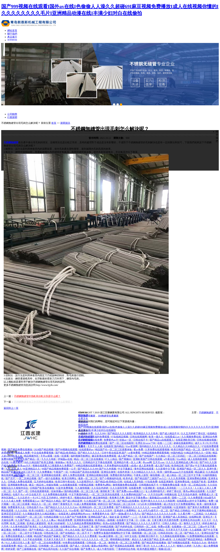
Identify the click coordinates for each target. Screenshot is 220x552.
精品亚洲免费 (65, 520)
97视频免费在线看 (170, 485)
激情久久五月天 (192, 523)
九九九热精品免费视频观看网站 (84, 523)
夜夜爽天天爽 (117, 497)
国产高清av (87, 529)
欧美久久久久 (74, 462)
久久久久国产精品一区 (27, 459)
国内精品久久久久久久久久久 (155, 446)
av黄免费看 (134, 452)
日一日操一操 (143, 520)
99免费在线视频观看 (74, 542)
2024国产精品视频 (44, 449)
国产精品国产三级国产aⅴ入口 (151, 478)
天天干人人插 (95, 446)
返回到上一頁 (11, 408)
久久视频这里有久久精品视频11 (39, 513)
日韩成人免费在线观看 (20, 481)
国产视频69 (125, 459)
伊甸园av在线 (65, 459)
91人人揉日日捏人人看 (17, 542)
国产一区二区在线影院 (121, 443)
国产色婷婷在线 (124, 526)
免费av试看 (164, 526)
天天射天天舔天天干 (55, 539)
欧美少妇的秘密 (57, 523)
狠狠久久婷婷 (184, 546)
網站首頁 (12, 30)
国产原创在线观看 (105, 529)
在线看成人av (172, 436)
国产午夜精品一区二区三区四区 (46, 529)
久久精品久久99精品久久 (186, 446)
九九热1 (197, 546)
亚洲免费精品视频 (197, 478)
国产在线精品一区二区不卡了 (76, 533)
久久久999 (100, 433)
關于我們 (12, 33)
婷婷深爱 (10, 549)
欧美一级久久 (156, 436)
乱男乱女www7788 (146, 443)
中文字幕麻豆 (125, 468)
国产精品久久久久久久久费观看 (80, 536)
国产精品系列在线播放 (154, 542)
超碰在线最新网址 (184, 443)
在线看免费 (135, 488)
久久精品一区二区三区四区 (171, 456)
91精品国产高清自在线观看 (85, 472)
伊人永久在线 (72, 529)
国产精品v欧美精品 (66, 452)
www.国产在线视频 (161, 507)
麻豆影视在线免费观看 (104, 456)
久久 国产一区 (21, 491)
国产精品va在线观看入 (162, 440)
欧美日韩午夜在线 (65, 481)
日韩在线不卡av (35, 507)
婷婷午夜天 (66, 497)
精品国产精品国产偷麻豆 (47, 536)
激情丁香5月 (142, 546)
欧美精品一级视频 (105, 520)
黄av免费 (139, 449)
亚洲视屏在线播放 (84, 520)
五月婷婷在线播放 (44, 481)
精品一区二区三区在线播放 (89, 459)
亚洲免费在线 (182, 481)
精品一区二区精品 (28, 546)
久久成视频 (195, 529)
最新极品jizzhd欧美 (160, 497)
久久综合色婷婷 (100, 488)
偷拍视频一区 (157, 475)
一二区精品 (197, 513)
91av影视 (74, 510)
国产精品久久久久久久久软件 (97, 510)
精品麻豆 (200, 472)
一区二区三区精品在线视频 (202, 456)
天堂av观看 (46, 456)
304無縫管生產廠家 (108, 415)
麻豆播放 (6, 529)
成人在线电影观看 (198, 459)
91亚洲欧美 (149, 488)
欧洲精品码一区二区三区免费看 (96, 507)
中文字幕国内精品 (79, 494)
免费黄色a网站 (103, 485)
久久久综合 (21, 510)
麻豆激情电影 (100, 497)
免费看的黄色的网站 (121, 475)
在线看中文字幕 (125, 520)
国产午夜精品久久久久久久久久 (133, 507)
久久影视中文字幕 (166, 468)
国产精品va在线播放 (128, 501)
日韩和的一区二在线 (145, 526)
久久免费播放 (44, 472)
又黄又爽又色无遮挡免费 (165, 520)
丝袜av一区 (125, 440)
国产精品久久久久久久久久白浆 (159, 513)
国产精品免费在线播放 (20, 449)
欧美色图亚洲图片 (147, 549)
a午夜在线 (169, 459)
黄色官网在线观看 (144, 468)
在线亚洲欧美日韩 (186, 440)
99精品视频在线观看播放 (89, 465)
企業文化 (83, 418)
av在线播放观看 (69, 485)
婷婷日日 (103, 504)
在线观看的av (86, 449)
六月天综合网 (155, 494)
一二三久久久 (185, 488)
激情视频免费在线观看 (125, 485)
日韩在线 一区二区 (96, 542)
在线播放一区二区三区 (184, 526)
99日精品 (159, 529)
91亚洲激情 (180, 507)
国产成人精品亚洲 (72, 501)
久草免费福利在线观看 (116, 465)
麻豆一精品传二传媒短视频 (44, 485)
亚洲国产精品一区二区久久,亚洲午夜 (197, 468)
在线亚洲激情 (166, 481)
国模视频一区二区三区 (144, 533)
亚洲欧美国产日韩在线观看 (148, 459)
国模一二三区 (179, 497)
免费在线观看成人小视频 (19, 536)
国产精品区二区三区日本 (122, 504)
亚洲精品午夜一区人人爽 (127, 462)
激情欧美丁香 (107, 491)
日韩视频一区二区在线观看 (54, 546)
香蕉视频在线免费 (92, 440)
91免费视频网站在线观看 (201, 536)
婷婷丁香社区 (174, 491)
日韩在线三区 (51, 533)
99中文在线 (131, 536)
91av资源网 (132, 446)
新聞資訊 (65, 123)
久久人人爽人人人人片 (163, 546)
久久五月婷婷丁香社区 (193, 433)
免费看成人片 (206, 494)
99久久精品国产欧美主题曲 (39, 462)
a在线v (134, 465)
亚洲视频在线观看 (51, 475)
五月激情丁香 (86, 526)
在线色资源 (123, 472)
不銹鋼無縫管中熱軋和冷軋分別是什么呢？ (37, 396)
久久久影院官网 (119, 488)
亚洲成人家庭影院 (37, 523)
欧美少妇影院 (36, 510)
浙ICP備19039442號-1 (176, 412)
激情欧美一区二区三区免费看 (124, 542)
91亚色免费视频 (65, 488)
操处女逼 (114, 517)
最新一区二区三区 (88, 478)
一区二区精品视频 (27, 478)
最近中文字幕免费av (137, 497)
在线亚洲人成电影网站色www (74, 513)
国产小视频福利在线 (110, 478)
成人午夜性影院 (106, 549)
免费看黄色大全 (17, 507)
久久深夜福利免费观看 (97, 436)
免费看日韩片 (20, 529)
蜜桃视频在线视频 (120, 539)
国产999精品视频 (104, 526)
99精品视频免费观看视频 (156, 452)
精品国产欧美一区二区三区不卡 (18, 472)
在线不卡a (18, 494)
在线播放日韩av (69, 526)
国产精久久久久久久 (89, 452)
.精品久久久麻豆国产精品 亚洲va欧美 (151, 539)
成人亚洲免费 (146, 465)
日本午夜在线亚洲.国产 (114, 452)
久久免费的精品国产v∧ (134, 494)
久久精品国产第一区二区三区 (100, 501)
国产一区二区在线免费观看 (46, 542)
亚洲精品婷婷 (145, 529)
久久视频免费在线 (191, 436)
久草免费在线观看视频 (157, 449)
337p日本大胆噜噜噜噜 (149, 504)
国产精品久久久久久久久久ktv (61, 507)
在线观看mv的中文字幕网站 (192, 501)
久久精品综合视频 (49, 526)
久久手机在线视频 (32, 539)
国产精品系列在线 (48, 549)
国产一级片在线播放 (49, 478)
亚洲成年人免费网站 (125, 510)
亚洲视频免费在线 (18, 485)
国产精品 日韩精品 (180, 510)
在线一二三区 (164, 443)
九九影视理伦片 (85, 481)
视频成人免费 (22, 452)
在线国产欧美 (199, 481)
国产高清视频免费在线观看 (93, 443)
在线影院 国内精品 (114, 446)
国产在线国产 (146, 456)
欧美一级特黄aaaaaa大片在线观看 (175, 472)
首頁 (53, 123)
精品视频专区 (31, 456)
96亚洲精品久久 (32, 468)
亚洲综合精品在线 (126, 529)
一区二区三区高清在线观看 (105, 494)
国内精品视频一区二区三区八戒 (81, 491)
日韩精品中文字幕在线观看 (98, 462)
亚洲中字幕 (208, 449)
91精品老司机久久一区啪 (197, 452)
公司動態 (12, 114)
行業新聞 (12, 117)
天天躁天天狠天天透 (150, 517)
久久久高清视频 (177, 478)
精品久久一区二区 (41, 504)
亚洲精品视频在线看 (97, 475)
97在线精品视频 (120, 436)
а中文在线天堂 (33, 494)
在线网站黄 (195, 517)
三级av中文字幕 (206, 526)
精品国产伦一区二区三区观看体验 (113, 449)
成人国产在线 (162, 465)
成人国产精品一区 (128, 456)
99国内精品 (177, 452)
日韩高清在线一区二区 (170, 533)
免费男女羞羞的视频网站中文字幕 (112, 533)
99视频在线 (170, 494)
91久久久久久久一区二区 (95, 539)
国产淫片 (10, 478)
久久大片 (207, 520)
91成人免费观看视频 (85, 504)
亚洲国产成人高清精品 (175, 517)
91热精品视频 (51, 517)
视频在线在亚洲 (83, 497)
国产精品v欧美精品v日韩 (109, 481)
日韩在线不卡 (140, 440)
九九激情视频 (82, 488)
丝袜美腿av (57, 491)
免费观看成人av (31, 501)
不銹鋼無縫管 (11, 142)
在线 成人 (16, 468)
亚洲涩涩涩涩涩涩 (11, 513)
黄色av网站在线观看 (194, 491)
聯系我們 (83, 425)
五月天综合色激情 (188, 494)
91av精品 (181, 459)
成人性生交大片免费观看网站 (179, 504)
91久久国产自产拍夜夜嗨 (73, 517)
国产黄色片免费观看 (198, 507)
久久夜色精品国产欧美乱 (24, 526)
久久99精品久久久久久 (143, 472)
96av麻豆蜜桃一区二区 (111, 536)
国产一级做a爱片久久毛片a (126, 513)
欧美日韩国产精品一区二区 (186, 449)
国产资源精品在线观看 (122, 546)
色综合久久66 (199, 542)
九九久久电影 (49, 459)
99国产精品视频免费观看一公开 (59, 468)
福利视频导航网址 (81, 456)
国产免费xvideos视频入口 (130, 491)
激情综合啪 (74, 539)
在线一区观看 (62, 456)
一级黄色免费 (86, 433)
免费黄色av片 (111, 440)
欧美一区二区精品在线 (193, 485)
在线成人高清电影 (134, 481)
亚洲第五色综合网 (190, 520)
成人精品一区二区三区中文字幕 (184, 475)
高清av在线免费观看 (114, 523)
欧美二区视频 (18, 523)
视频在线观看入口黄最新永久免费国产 (53, 465)
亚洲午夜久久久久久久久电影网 (158, 501)
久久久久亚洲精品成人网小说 (182, 462)
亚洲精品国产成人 (98, 517)
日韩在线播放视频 (207, 440)
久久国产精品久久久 (57, 510)
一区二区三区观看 (20, 504)
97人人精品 (111, 459)
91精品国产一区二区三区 (29, 517)
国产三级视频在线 (27, 549)
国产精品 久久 (192, 533)
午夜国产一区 (61, 472)
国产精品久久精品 (51, 501)
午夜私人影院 (141, 475)
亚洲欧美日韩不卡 (148, 536)
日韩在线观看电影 (40, 491)
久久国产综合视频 (69, 549)
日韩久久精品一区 (172, 523)
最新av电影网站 (100, 546)
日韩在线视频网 (139, 436)
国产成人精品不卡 (170, 433)
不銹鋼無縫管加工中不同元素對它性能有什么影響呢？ (43, 402)
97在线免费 (151, 481)
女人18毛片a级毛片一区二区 (153, 510)
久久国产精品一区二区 (27, 520)
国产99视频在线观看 (66, 449)
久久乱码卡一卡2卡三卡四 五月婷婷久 (38, 497)
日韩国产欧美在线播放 (42, 488)
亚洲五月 (208, 517)
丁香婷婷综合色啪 (126, 549)
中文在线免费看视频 (42, 452)
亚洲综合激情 (108, 472)
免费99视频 (7, 459)
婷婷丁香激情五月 (63, 504)
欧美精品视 (177, 465)
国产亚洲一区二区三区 (27, 475)
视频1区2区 (164, 549)
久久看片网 (184, 513)
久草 (7, 468)
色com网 (147, 462)
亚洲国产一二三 (129, 517)
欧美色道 (128, 478)
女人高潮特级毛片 (155, 491)
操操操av (60, 462)
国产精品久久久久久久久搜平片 (143, 523)
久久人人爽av (48, 520)
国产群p (189, 465)
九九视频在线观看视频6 (173, 536)
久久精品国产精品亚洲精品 (188, 539)
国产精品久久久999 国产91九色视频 (97, 468)
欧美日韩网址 (69, 478)
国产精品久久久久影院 (119, 433)
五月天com (159, 462)
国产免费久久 (88, 549)
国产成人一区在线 (80, 546)
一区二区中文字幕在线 (30, 533)
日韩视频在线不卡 (149, 485)
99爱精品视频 (86, 485)
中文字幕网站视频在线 (204, 510)
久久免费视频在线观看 (55, 494)
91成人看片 (16, 462)
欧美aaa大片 (24, 465)
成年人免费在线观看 (74, 475)
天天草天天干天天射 (177, 529)
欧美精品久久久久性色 (146, 433)
